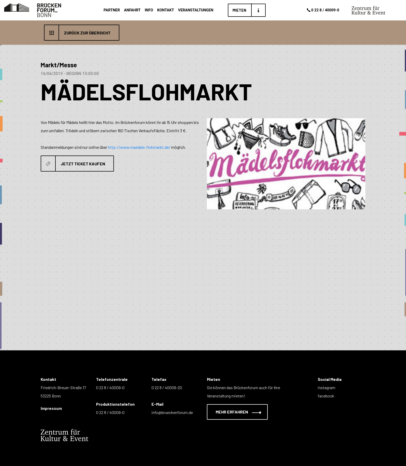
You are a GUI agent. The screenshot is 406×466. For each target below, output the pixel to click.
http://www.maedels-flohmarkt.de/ (139, 147)
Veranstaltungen (195, 10)
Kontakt (165, 10)
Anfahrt (132, 10)
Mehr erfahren (235, 411)
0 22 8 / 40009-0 (322, 10)
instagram (326, 387)
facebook (326, 395)
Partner (112, 10)
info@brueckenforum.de (172, 412)
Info (149, 10)
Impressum (51, 408)
